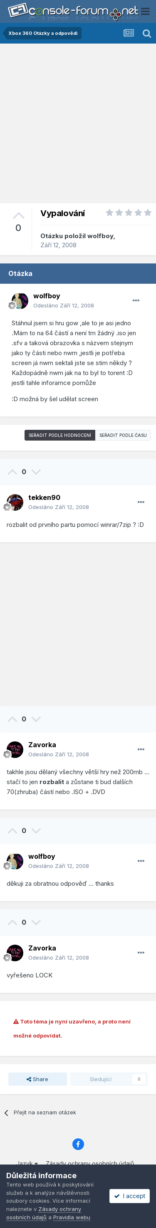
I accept (129, 1195)
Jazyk (27, 1163)
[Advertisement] (78, 125)
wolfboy (100, 236)
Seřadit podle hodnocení (60, 435)
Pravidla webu (71, 1217)
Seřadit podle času (123, 435)
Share (37, 1079)
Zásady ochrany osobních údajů (90, 1163)
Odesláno (63, 305)
